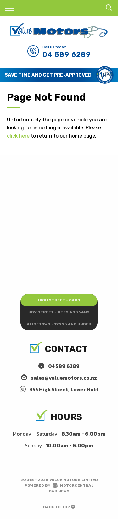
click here (18, 136)
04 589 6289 (66, 54)
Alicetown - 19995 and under (59, 324)
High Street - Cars (59, 300)
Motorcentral (73, 485)
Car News (59, 491)
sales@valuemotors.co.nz (64, 377)
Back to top (59, 507)
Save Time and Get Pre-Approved (48, 75)
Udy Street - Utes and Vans (59, 312)
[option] (59, 75)
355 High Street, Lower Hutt (64, 389)
